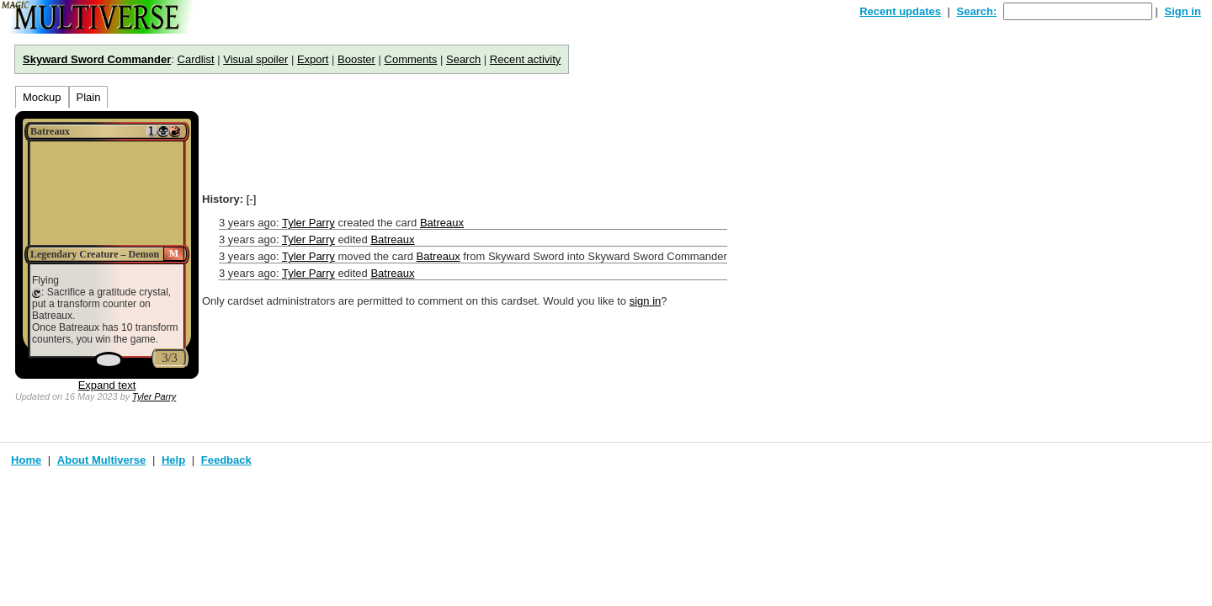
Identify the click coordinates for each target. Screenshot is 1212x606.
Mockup (42, 97)
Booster (356, 59)
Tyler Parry (154, 396)
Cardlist (196, 59)
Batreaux (442, 222)
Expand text (107, 385)
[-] (252, 199)
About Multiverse (101, 460)
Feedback (226, 460)
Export (313, 59)
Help (173, 460)
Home (26, 460)
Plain (89, 97)
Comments (411, 59)
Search (463, 59)
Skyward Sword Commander (97, 59)
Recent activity (525, 59)
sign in (646, 301)
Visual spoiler (255, 59)
